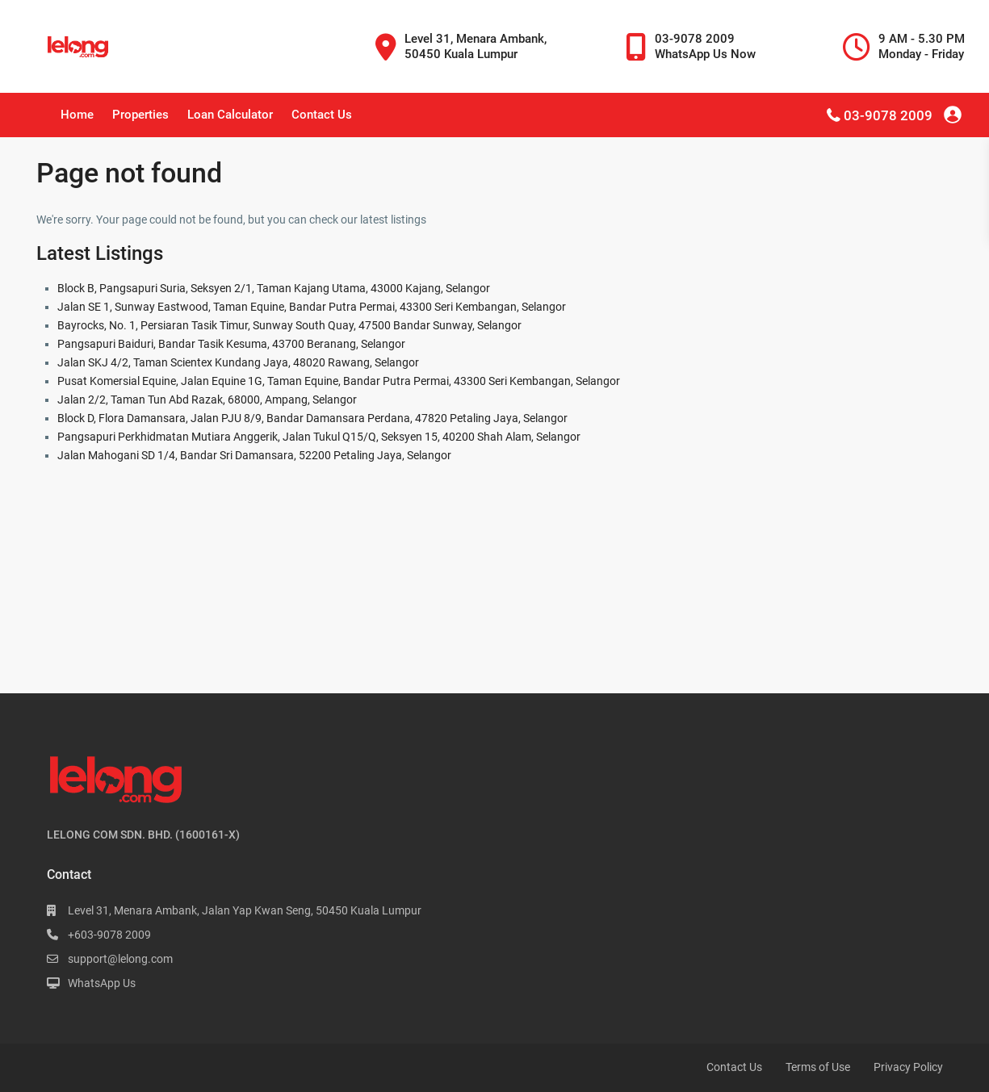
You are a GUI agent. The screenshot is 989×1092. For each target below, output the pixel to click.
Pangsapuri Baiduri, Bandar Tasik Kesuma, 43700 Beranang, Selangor (231, 343)
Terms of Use (818, 1067)
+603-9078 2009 (109, 934)
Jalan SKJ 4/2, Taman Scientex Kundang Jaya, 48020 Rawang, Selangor (238, 362)
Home (77, 114)
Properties (140, 114)
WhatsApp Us (102, 983)
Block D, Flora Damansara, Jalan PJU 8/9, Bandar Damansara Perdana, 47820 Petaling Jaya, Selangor (312, 418)
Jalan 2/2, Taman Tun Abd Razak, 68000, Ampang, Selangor (207, 399)
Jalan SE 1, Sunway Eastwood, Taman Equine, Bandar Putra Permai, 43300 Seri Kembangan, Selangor (311, 306)
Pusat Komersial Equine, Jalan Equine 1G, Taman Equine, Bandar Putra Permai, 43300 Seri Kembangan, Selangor (338, 380)
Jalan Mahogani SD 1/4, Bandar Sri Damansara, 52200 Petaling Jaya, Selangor (254, 455)
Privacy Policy (908, 1067)
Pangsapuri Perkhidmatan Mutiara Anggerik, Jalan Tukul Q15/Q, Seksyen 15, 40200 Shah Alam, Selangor (318, 436)
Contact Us (321, 114)
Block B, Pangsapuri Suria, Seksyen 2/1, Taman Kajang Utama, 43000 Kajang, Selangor (273, 288)
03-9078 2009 (888, 115)
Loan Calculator (230, 114)
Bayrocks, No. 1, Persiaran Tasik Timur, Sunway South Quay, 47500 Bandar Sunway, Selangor (289, 325)
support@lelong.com (120, 958)
